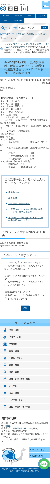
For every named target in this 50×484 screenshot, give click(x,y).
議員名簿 (12, 198)
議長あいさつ (14, 192)
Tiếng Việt (18, 20)
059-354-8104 (19, 428)
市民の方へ (18, 44)
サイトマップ (38, 449)
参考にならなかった (17, 298)
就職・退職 (14, 351)
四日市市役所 (15, 7)
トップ (7, 44)
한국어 (6, 20)
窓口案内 (21, 34)
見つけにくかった (21, 269)
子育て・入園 (15, 337)
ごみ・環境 (14, 393)
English (6, 16)
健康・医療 (14, 372)
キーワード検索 (9, 26)
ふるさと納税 (41, 34)
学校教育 (13, 344)
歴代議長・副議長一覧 (19, 203)
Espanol (42, 16)
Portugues (18, 16)
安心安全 (30, 44)
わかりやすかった (16, 282)
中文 (29, 16)
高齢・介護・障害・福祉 (19, 379)
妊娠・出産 (14, 330)
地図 (8, 426)
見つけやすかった (16, 266)
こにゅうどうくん (8, 38)
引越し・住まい (15, 358)
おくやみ (13, 386)
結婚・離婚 (14, 365)
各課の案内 (37, 456)
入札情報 (30, 34)
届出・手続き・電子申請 (19, 407)
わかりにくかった (21, 285)
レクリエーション (16, 400)
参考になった (14, 295)
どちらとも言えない (34, 295)
